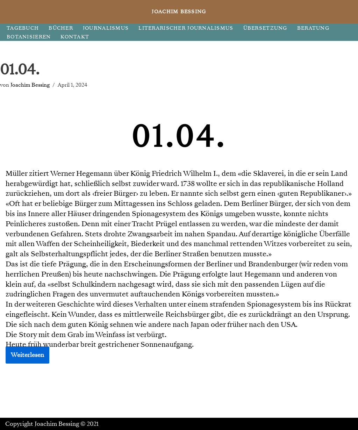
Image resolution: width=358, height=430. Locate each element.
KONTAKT (74, 37)
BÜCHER (61, 28)
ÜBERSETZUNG (265, 28)
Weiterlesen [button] (27, 355)
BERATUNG (313, 28)
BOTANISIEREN (29, 37)
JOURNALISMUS (106, 28)
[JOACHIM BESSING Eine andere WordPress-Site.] (179, 11)
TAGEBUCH (23, 28)
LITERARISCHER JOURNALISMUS (185, 28)
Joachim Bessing (30, 84)
